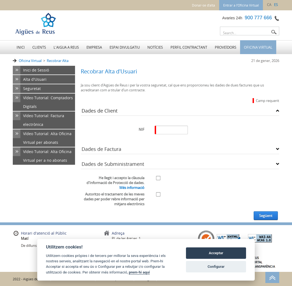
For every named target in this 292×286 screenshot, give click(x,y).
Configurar (216, 267)
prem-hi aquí (139, 272)
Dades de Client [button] (99, 110)
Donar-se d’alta (203, 5)
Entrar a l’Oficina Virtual (241, 5)
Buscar (274, 32)
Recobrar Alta (58, 60)
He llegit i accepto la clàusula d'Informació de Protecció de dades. (115, 182)
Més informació (131, 187)
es (276, 4)
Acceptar (216, 253)
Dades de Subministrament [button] (113, 164)
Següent (265, 215)
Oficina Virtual (30, 60)
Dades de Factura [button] (101, 149)
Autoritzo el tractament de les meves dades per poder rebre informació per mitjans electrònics (114, 199)
